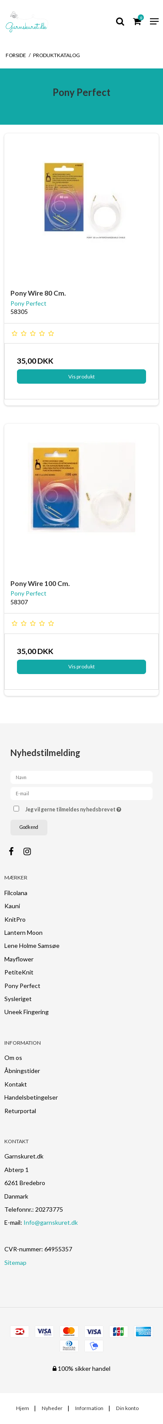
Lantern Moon (23, 932)
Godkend (29, 827)
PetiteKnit (18, 972)
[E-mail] (81, 792)
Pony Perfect (22, 985)
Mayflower (18, 959)
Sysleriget (18, 998)
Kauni (12, 906)
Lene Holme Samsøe (32, 945)
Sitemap (15, 1262)
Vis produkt (81, 376)
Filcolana (15, 892)
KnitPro (15, 919)
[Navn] (81, 776)
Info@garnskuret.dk (50, 1222)
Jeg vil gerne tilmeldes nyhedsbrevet (79, 808)
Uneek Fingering (26, 1011)
